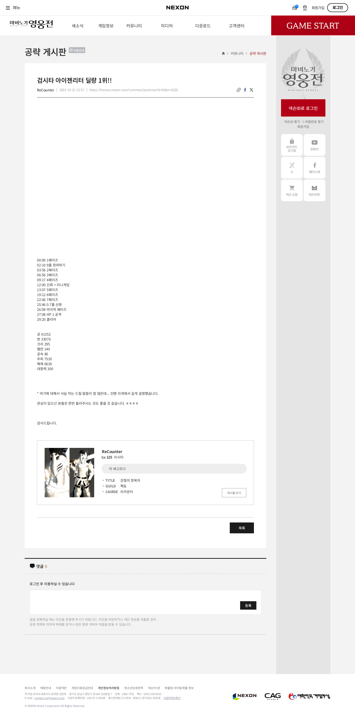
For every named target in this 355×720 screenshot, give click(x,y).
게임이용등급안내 (82, 688)
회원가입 (318, 8)
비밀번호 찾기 (314, 121)
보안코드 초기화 (292, 145)
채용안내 (45, 688)
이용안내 (78, 50)
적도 (123, 485)
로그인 (338, 7)
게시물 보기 (234, 493)
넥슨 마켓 (314, 190)
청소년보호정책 (133, 688)
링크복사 (238, 89)
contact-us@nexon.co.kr (49, 698)
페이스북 (314, 168)
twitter (251, 89)
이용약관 (61, 688)
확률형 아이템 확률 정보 (179, 688)
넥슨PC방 (154, 688)
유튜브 (314, 145)
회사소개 (30, 688)
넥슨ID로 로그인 (303, 108)
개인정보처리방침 (108, 688)
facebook (245, 89)
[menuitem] (77, 25)
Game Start (313, 25)
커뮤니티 (237, 53)
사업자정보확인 (171, 698)
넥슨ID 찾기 (292, 121)
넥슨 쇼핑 (292, 190)
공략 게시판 (257, 53)
